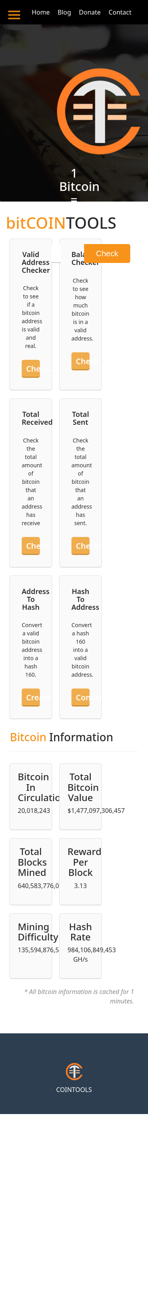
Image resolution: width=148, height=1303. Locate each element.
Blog (64, 12)
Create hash (33, 697)
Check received (33, 545)
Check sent (83, 545)
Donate (90, 12)
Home (41, 12)
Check (107, 253)
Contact (120, 12)
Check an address (33, 368)
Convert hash (83, 697)
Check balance (83, 361)
